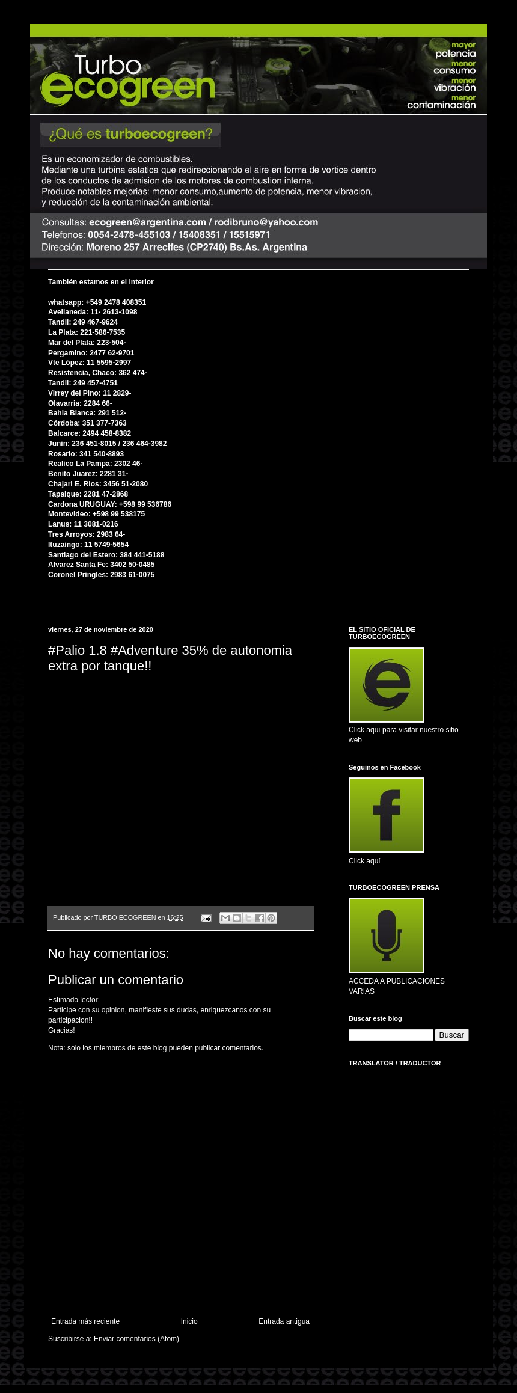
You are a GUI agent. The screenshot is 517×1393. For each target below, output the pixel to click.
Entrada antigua (284, 1321)
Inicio (189, 1321)
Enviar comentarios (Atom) (136, 1339)
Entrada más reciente (85, 1321)
